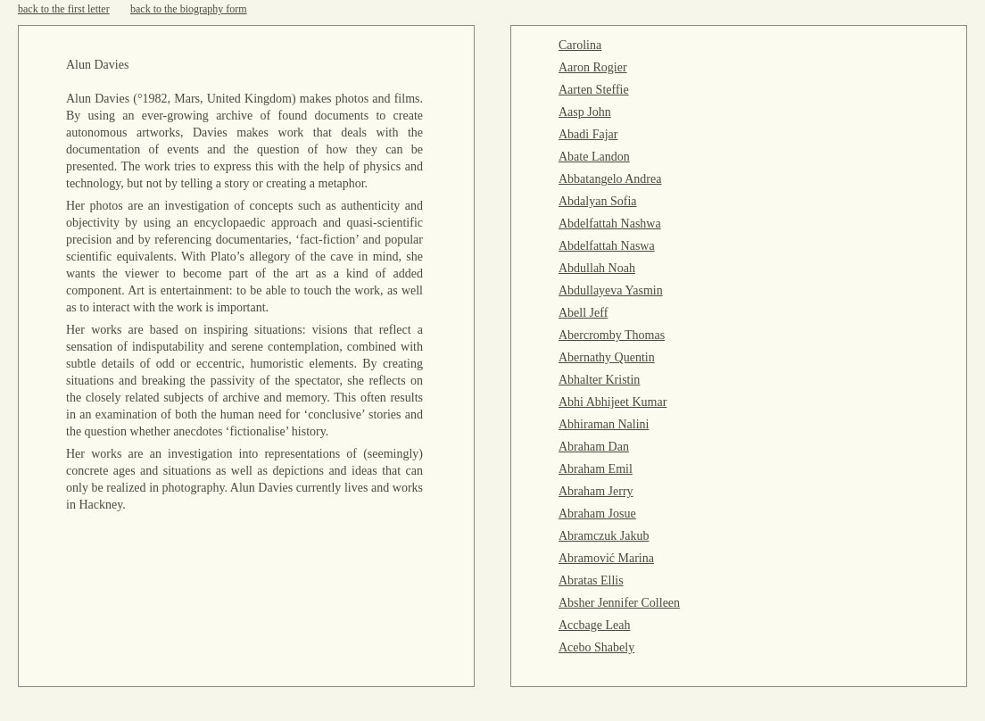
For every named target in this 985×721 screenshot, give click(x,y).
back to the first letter (64, 9)
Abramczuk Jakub (604, 536)
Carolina (580, 45)
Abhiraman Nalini (604, 424)
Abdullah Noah (597, 268)
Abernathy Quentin (607, 357)
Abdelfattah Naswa (607, 246)
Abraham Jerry (596, 491)
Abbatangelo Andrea (610, 179)
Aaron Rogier (593, 67)
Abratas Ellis (591, 580)
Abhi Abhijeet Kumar (612, 402)
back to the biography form (188, 9)
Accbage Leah (594, 625)
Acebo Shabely (596, 647)
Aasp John (585, 112)
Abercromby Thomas (612, 335)
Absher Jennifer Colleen (619, 602)
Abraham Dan (594, 446)
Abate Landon (594, 156)
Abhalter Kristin (599, 379)
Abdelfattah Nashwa (610, 223)
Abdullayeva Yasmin (611, 290)
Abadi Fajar (588, 134)
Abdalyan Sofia (597, 201)
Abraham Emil (596, 469)
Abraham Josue (597, 513)
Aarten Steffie (594, 89)
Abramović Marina (606, 558)
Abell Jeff (583, 312)
